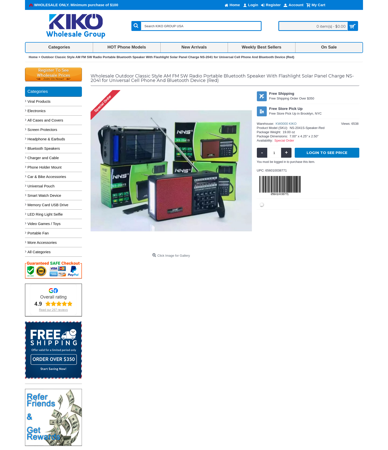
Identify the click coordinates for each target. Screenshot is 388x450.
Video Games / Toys (44, 224)
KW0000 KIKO (286, 123)
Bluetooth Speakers (43, 148)
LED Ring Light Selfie (45, 214)
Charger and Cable (43, 158)
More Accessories (42, 242)
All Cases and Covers (45, 120)
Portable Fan (38, 233)
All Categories (38, 252)
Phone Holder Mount (44, 167)
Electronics (36, 111)
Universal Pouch (40, 186)
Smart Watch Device (44, 195)
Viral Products (38, 101)
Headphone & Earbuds (46, 139)
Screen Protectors (42, 129)
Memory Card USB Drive (47, 205)
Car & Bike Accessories (46, 177)
